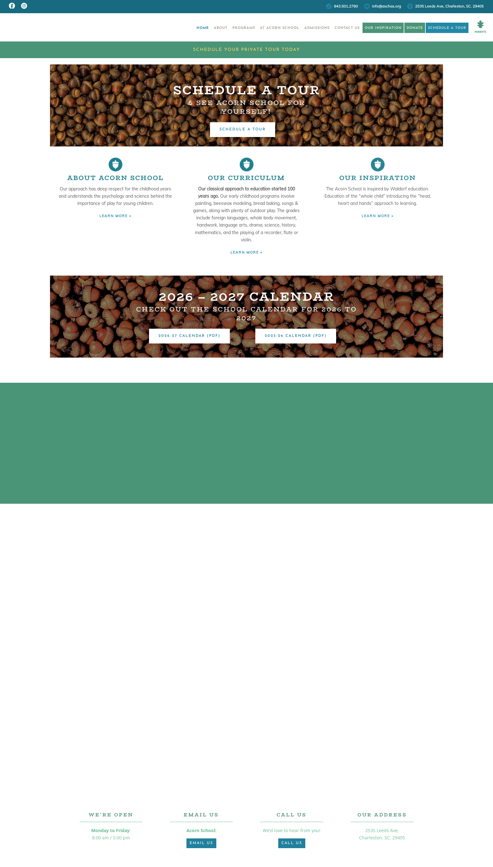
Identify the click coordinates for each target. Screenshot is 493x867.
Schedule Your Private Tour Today (246, 49)
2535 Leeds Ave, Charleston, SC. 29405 (449, 6)
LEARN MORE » (115, 216)
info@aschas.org (386, 6)
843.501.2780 (346, 6)
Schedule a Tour (444, 28)
